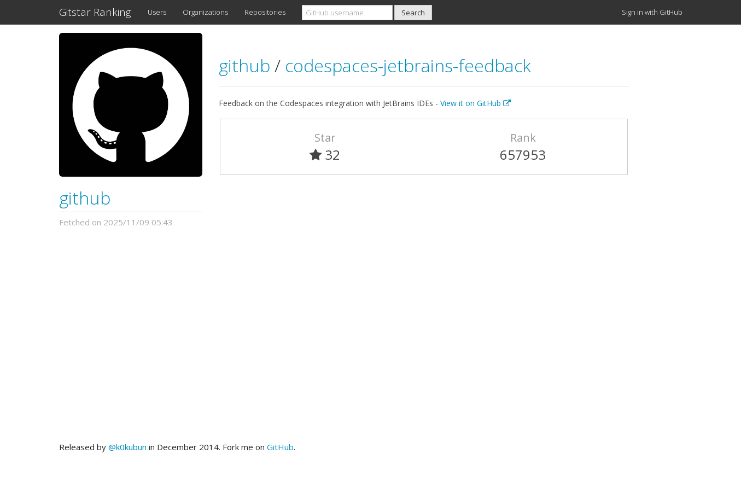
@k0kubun (127, 446)
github (84, 198)
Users (157, 12)
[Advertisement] (370, 334)
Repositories (264, 12)
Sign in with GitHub (652, 12)
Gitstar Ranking (95, 12)
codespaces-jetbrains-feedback (408, 65)
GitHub (280, 446)
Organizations (205, 12)
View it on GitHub (475, 103)
